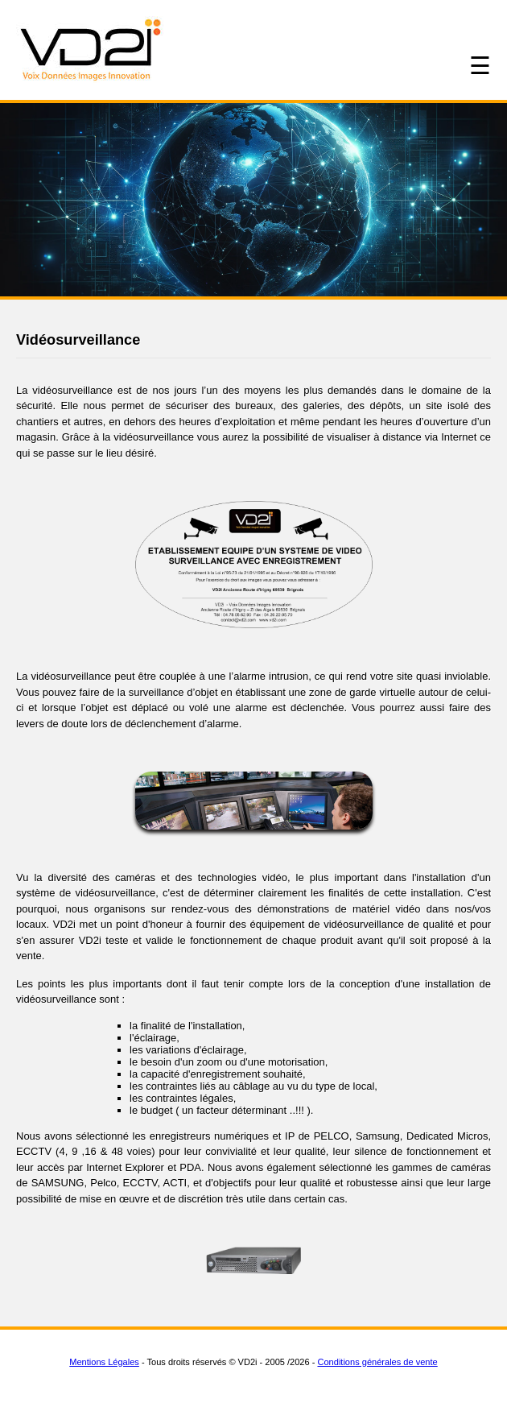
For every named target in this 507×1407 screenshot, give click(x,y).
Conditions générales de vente (377, 1362)
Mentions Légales (104, 1362)
